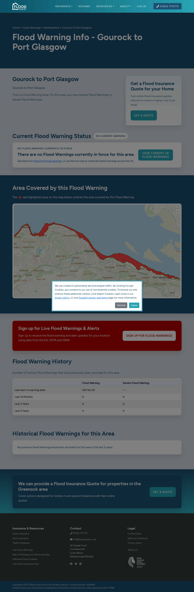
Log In (141, 6)
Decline (121, 305)
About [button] (125, 6)
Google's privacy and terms (93, 297)
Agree (134, 305)
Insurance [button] (64, 6)
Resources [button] (105, 6)
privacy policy (62, 297)
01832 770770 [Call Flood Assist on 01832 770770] (167, 6)
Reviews (84, 6)
